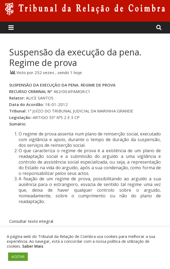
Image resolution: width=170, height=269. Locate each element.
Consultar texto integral (31, 221)
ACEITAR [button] (18, 256)
